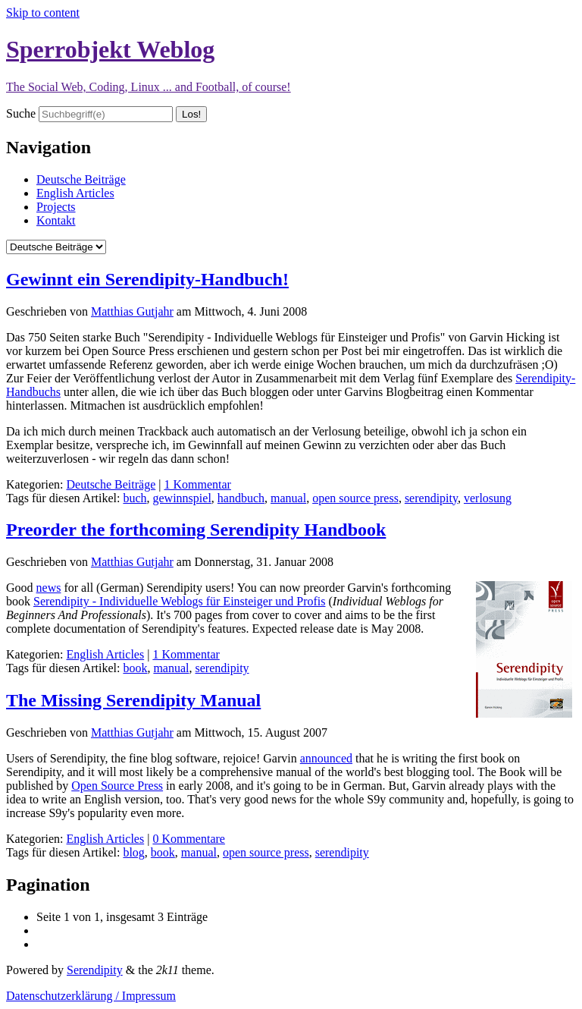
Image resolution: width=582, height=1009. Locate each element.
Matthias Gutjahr (132, 311)
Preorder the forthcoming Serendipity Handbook (196, 529)
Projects (56, 206)
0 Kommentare (188, 838)
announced (326, 758)
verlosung (488, 498)
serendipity (431, 498)
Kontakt (56, 220)
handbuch (240, 498)
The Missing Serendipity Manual (133, 700)
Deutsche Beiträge (81, 179)
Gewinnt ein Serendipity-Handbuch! (147, 279)
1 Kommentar (197, 484)
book (135, 668)
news (48, 587)
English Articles (75, 193)
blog (133, 852)
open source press (355, 498)
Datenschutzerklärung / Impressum (91, 995)
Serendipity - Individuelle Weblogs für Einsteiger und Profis (179, 601)
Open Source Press (117, 785)
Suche (21, 113)
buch (134, 498)
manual (288, 498)
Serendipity (95, 969)
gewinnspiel (182, 498)
